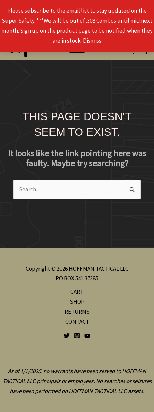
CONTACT (77, 321)
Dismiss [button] (92, 40)
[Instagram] (77, 336)
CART (77, 292)
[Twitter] (67, 336)
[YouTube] (87, 336)
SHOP (77, 301)
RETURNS (77, 311)
